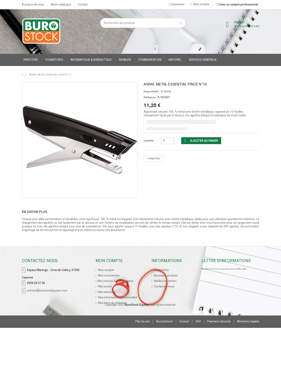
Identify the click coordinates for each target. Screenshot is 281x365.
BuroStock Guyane (137, 342)
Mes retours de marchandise (115, 281)
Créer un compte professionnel (237, 4)
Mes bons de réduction (112, 303)
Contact (83, 4)
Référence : (150, 97)
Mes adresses (106, 292)
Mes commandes (108, 275)
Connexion (176, 4)
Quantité (148, 141)
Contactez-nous (163, 286)
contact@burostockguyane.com (47, 290)
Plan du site (142, 358)
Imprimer (154, 158)
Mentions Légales (248, 358)
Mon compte (200, 4)
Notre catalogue (61, 4)
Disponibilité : (151, 91)
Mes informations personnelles (117, 297)
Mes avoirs (104, 286)
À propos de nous (33, 4)
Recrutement (164, 358)
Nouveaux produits (165, 275)
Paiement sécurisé (219, 358)
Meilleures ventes (165, 281)
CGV (198, 358)
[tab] (37, 212)
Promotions (161, 270)
